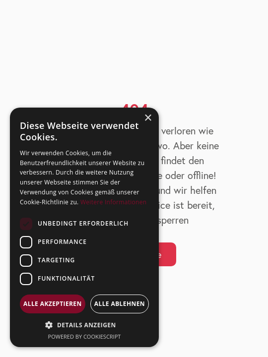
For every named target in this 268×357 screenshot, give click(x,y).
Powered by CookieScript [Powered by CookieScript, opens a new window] (84, 336)
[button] (84, 325)
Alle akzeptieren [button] (52, 303)
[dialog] (84, 227)
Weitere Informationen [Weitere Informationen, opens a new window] (113, 202)
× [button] (147, 118)
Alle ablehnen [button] (119, 303)
